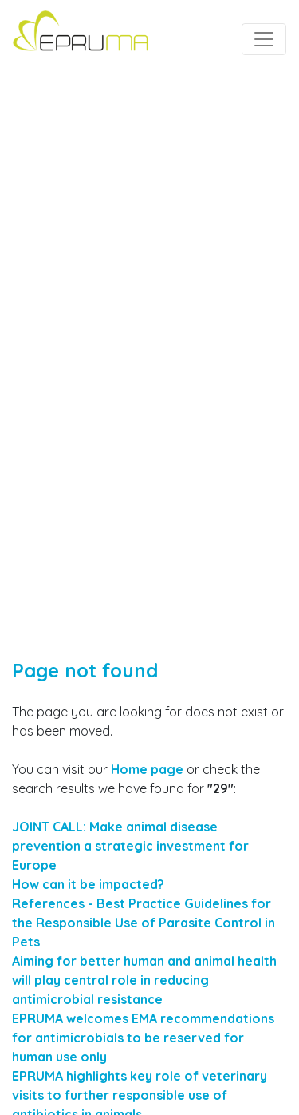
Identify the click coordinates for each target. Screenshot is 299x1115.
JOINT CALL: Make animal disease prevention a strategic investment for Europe (130, 846)
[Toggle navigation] (264, 39)
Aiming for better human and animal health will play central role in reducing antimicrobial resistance (144, 980)
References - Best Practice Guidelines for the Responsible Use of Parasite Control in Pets (143, 922)
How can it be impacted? (88, 884)
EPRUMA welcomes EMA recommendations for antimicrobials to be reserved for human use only (143, 1037)
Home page (147, 769)
